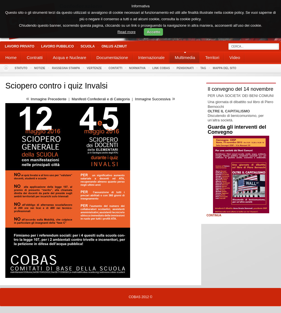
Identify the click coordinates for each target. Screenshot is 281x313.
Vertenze (94, 68)
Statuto (21, 68)
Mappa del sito (224, 68)
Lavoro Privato (19, 46)
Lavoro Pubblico (57, 46)
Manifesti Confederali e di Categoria (101, 99)
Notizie (39, 68)
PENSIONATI (185, 68)
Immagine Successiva (152, 99)
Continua (214, 215)
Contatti (115, 68)
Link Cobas (161, 68)
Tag (203, 68)
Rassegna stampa (66, 68)
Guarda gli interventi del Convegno (237, 129)
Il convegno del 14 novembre (240, 89)
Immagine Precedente (48, 99)
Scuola (88, 46)
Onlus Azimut (114, 46)
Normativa (137, 68)
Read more (126, 32)
